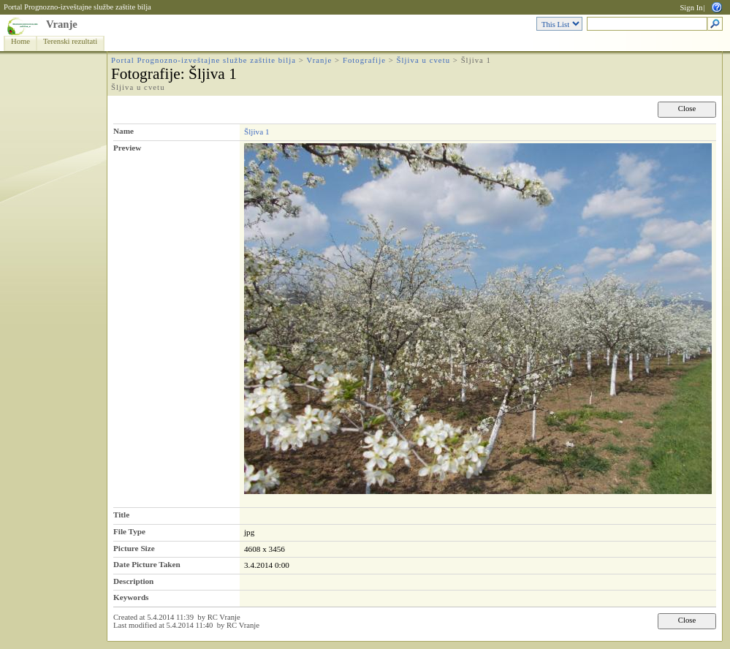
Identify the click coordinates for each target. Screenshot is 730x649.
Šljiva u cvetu (424, 60)
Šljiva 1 (257, 131)
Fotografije (364, 60)
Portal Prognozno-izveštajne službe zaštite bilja (77, 7)
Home (20, 41)
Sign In (691, 8)
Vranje (61, 24)
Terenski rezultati (70, 41)
